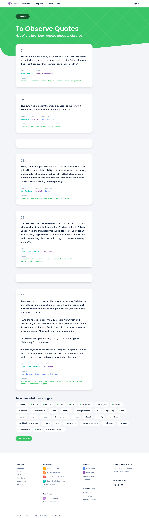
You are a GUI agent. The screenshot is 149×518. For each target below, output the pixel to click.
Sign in (136, 4)
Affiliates (20, 484)
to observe (34, 81)
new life (41, 259)
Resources (87, 480)
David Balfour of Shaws (30, 374)
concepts (35, 126)
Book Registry (54, 4)
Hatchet (38, 191)
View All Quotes (24, 438)
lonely (59, 81)
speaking (65, 198)
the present (76, 81)
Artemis (35, 119)
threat (23, 261)
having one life (66, 259)
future (43, 81)
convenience (35, 384)
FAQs (19, 475)
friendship (39, 261)
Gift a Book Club (49, 485)
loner (67, 81)
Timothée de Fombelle (29, 252)
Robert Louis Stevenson (30, 367)
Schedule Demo (88, 476)
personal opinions (63, 381)
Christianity (49, 381)
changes (24, 198)
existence (45, 126)
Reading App (87, 496)
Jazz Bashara (48, 119)
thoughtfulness (47, 198)
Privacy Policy (57, 515)
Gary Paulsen (26, 191)
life (57, 198)
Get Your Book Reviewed (122, 468)
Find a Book (87, 493)
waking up (24, 126)
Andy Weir (24, 119)
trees (77, 259)
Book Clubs (26, 4)
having (55, 259)
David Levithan (26, 73)
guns (45, 384)
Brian (47, 191)
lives (34, 259)
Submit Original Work (121, 471)
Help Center (21, 478)
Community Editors (90, 499)
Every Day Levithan (44, 73)
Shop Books (39, 4)
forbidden (77, 381)
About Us (20, 468)
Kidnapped (48, 367)
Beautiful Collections (50, 502)
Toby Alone (47, 252)
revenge (24, 384)
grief (48, 259)
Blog (19, 471)
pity (40, 381)
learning (23, 81)
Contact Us (21, 481)
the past (51, 81)
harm (34, 381)
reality (30, 261)
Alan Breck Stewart (50, 374)
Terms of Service (40, 515)
